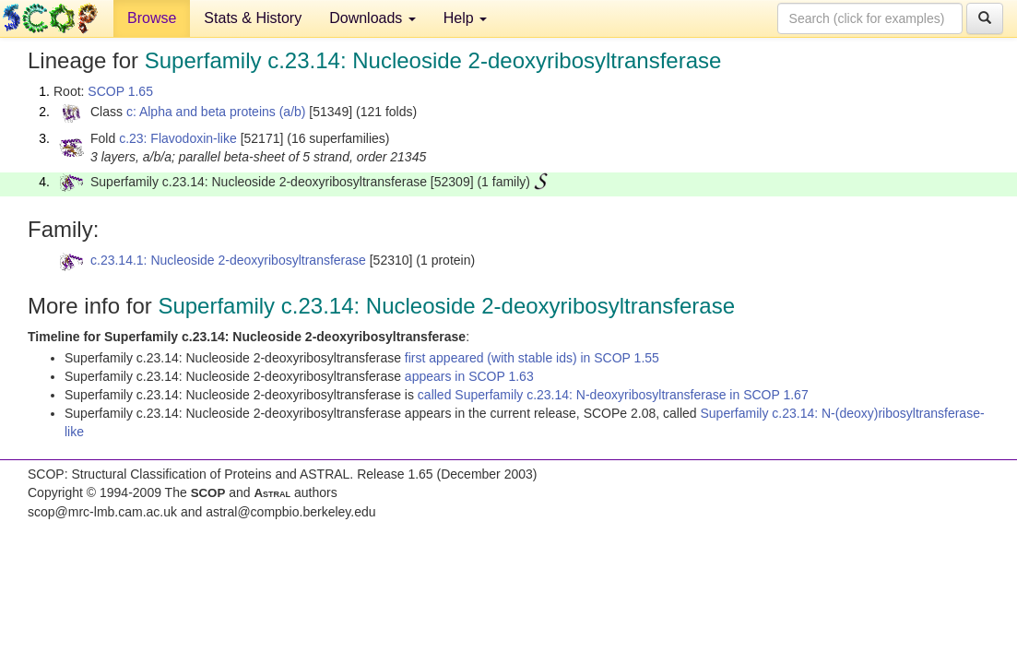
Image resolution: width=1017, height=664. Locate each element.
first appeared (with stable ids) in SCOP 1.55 (532, 357)
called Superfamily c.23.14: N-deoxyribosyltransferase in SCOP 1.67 (613, 394)
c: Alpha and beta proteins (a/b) (216, 111)
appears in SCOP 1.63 (469, 376)
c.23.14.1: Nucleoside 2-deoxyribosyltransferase (228, 260)
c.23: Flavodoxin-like (178, 138)
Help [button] (465, 18)
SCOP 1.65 (120, 91)
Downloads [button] (372, 18)
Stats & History (253, 18)
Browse (151, 18)
